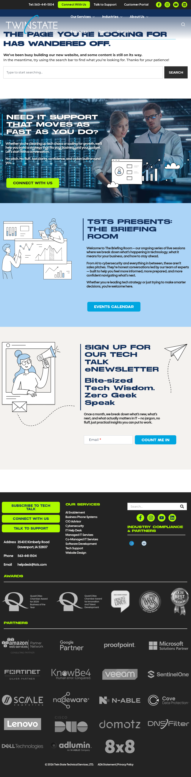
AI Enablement (75, 512)
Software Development (81, 544)
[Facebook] (159, 4)
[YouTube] (176, 4)
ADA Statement (106, 764)
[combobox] (82, 95)
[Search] (182, 506)
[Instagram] (167, 4)
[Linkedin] (184, 4)
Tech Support (74, 548)
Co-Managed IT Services (81, 539)
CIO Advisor (73, 521)
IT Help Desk (73, 530)
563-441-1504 (27, 556)
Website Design (75, 553)
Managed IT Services (79, 535)
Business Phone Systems (81, 517)
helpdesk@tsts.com (32, 564)
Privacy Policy (125, 764)
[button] (92, 16)
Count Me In (156, 462)
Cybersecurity (74, 526)
